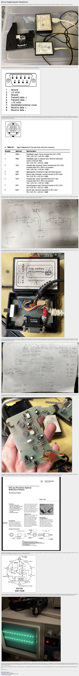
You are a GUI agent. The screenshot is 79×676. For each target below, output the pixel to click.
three (44, 4)
